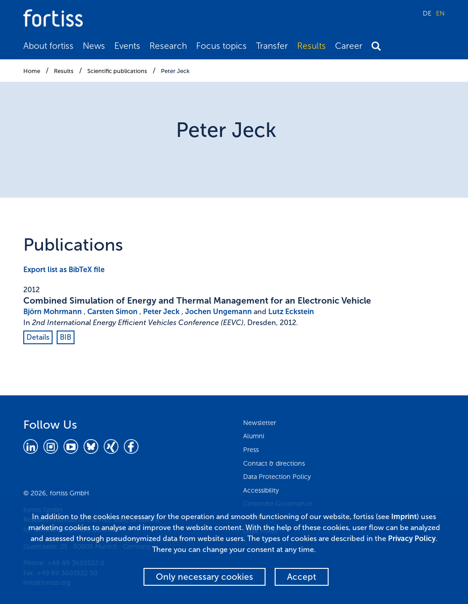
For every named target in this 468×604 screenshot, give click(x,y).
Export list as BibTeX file (64, 269)
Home (31, 71)
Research (168, 46)
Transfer (272, 46)
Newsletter (259, 423)
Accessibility (261, 490)
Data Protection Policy (277, 477)
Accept (301, 577)
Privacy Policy (412, 538)
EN (440, 13)
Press (251, 450)
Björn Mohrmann (52, 311)
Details (38, 337)
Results (311, 46)
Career (348, 46)
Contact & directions (274, 463)
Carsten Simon (112, 311)
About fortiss (48, 46)
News (94, 46)
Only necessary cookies (204, 577)
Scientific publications (117, 71)
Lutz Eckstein (291, 311)
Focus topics (221, 46)
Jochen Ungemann (218, 311)
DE (427, 13)
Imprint (404, 516)
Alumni (253, 436)
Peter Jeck (175, 71)
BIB (65, 337)
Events (127, 46)
